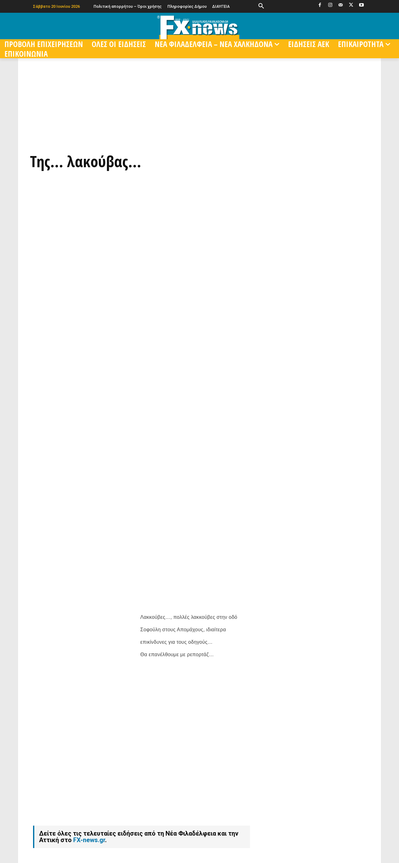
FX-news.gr (89, 816)
